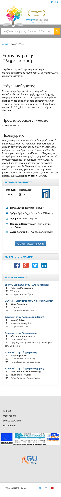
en (56, 1)
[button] (57, 31)
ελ (52, 1)
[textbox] (27, 31)
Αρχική (5, 44)
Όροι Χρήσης (9, 415)
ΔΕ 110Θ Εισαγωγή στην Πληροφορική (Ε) (27, 284)
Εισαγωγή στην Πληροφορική (21, 333)
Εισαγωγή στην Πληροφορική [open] (24, 316)
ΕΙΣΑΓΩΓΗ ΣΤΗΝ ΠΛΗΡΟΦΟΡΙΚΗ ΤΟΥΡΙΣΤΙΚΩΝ (29, 300)
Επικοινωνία (9, 425)
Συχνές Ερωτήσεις (12, 420)
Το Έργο (7, 410)
